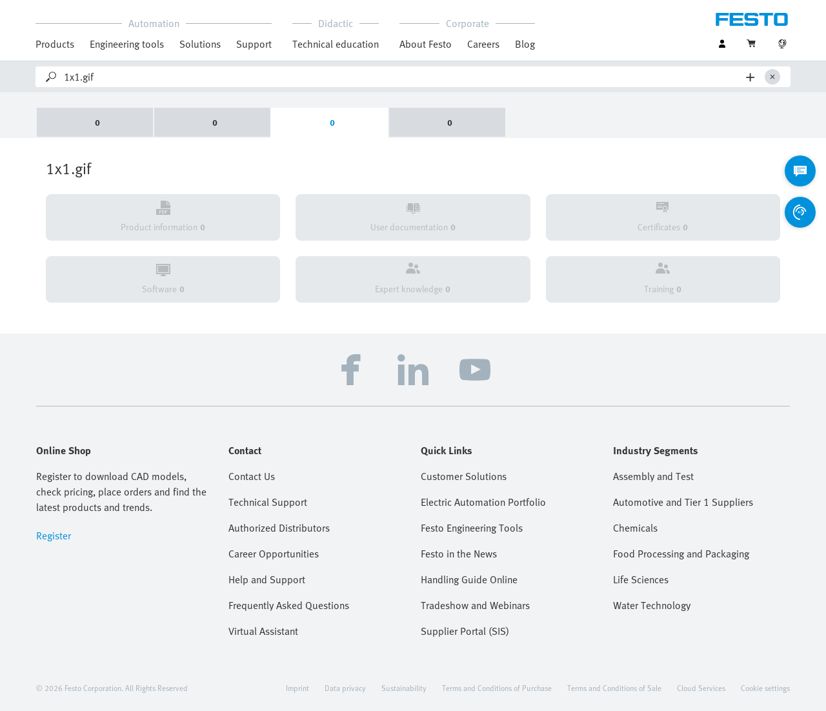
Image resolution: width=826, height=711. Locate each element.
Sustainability (404, 688)
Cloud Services (701, 688)
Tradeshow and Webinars (475, 605)
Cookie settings (765, 688)
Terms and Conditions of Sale (614, 688)
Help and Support (266, 579)
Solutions (200, 44)
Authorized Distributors (279, 528)
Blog (525, 44)
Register (53, 535)
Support (254, 44)
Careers (483, 44)
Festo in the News (459, 553)
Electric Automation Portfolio (483, 502)
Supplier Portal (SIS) (465, 631)
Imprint (297, 688)
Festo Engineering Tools (472, 528)
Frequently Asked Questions (288, 605)
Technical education (335, 44)
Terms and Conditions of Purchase (497, 688)
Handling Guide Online (469, 579)
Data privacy (345, 688)
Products (54, 44)
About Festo (425, 44)
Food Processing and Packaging (681, 553)
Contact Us (251, 476)
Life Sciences (641, 579)
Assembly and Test (653, 476)
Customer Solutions (464, 476)
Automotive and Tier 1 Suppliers (683, 502)
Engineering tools (127, 44)
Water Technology (651, 605)
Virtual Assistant (263, 631)
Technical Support (267, 502)
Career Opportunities (273, 553)
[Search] (402, 76)
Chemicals (635, 528)
